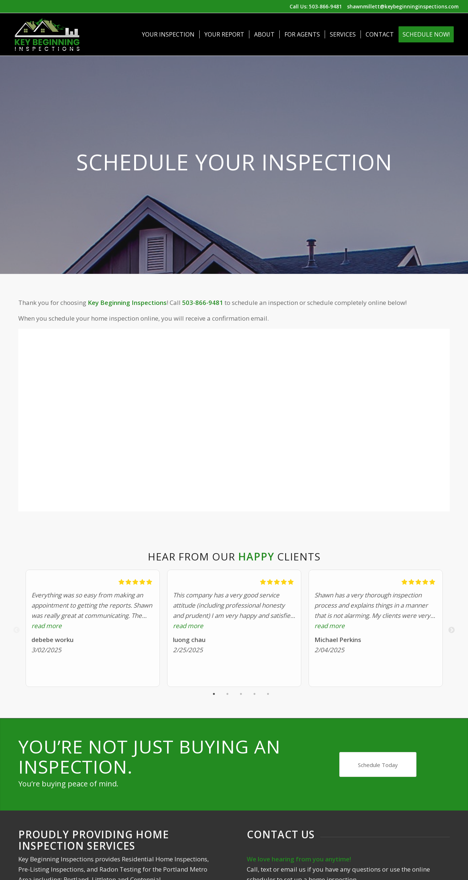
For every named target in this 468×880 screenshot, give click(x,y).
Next (451, 630)
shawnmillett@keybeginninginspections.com (402, 6)
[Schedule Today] (377, 764)
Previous (16, 630)
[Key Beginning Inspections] (47, 34)
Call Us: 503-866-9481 (316, 6)
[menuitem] (168, 34)
